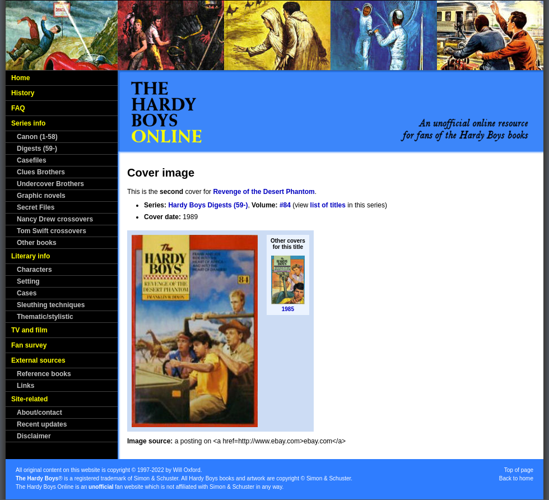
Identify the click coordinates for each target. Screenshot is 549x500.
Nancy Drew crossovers (55, 219)
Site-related (29, 399)
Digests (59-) (37, 148)
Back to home (516, 478)
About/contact (39, 412)
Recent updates (42, 424)
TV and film (29, 330)
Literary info (30, 256)
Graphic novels (41, 196)
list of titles (328, 205)
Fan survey (28, 345)
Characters (34, 270)
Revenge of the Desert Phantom (263, 192)
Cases (26, 293)
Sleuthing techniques (51, 305)
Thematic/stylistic (45, 317)
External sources (38, 360)
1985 (288, 309)
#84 (285, 205)
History (22, 93)
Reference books (44, 374)
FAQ (18, 108)
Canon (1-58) (37, 137)
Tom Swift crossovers (51, 231)
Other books (37, 243)
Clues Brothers (41, 172)
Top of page (518, 470)
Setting (28, 281)
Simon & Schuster (156, 478)
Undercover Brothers (50, 184)
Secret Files (35, 207)
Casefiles (31, 160)
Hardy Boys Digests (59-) (208, 205)
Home (20, 78)
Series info (28, 123)
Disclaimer (34, 436)
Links (25, 386)
